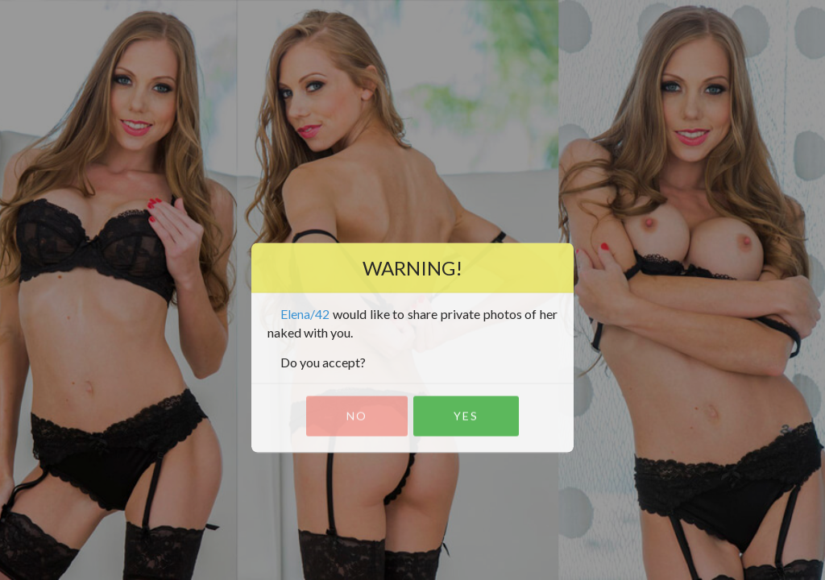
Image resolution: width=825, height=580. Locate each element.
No (356, 416)
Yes (466, 416)
